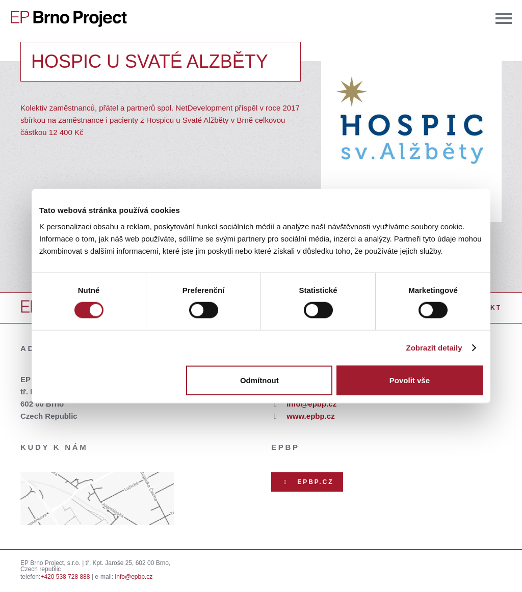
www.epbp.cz (310, 416)
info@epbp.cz (311, 403)
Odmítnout (259, 379)
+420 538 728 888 (65, 576)
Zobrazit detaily (434, 347)
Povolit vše (409, 379)
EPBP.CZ (307, 482)
